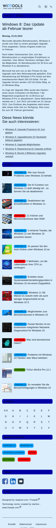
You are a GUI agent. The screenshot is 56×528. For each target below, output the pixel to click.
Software (8, 460)
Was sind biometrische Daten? (32, 341)
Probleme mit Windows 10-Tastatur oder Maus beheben (33, 356)
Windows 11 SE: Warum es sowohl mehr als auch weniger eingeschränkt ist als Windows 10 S (31, 297)
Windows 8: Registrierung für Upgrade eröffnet (28, 149)
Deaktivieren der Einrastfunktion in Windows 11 (29, 202)
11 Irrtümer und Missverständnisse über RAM (29, 217)
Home (7, 15)
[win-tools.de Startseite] (12, 6)
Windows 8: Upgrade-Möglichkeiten (22, 144)
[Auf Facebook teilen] (5, 481)
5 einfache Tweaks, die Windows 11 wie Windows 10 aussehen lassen (33, 233)
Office (32, 452)
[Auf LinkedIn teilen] (13, 481)
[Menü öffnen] (51, 6)
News (19, 15)
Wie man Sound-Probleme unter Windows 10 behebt (32, 174)
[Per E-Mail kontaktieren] (21, 481)
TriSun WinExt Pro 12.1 (38, 369)
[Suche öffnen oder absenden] (39, 6)
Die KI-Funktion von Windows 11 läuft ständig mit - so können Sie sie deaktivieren (31, 188)
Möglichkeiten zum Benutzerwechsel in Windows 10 (31, 313)
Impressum (41, 524)
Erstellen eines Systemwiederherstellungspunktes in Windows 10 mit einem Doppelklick (33, 280)
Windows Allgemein (13, 452)
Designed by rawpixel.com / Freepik (20, 500)
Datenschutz (26, 524)
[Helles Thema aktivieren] (45, 6)
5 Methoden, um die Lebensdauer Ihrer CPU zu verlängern (30, 264)
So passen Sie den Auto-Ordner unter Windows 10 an (32, 248)
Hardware (24, 460)
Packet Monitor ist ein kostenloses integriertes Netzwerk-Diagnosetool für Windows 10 (32, 327)
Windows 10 (26, 445)
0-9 (6, 410)
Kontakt (12, 524)
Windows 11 (9, 445)
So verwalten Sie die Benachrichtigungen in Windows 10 (32, 386)
